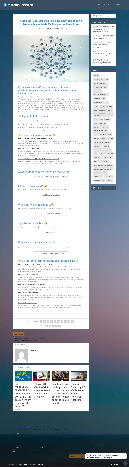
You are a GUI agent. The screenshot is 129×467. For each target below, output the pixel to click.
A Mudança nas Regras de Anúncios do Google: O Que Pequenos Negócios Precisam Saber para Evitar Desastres (102, 62)
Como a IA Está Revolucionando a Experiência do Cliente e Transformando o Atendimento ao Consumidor (103, 46)
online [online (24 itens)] (110, 154)
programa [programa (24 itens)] (108, 158)
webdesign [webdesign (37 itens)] (109, 177)
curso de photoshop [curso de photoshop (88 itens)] (102, 120)
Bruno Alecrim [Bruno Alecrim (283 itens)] (99, 99)
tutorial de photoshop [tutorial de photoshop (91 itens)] (103, 169)
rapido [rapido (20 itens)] (96, 162)
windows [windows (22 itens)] (97, 181)
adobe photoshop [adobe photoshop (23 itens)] (100, 84)
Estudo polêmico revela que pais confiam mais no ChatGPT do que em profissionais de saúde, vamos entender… (60, 394)
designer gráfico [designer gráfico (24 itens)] (100, 131)
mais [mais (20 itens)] (95, 154)
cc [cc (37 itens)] (107, 103)
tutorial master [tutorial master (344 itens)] (100, 173)
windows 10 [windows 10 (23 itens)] (107, 181)
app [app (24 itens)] (105, 87)
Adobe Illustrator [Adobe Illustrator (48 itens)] (101, 80)
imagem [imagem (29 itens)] (97, 150)
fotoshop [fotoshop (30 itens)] (97, 146)
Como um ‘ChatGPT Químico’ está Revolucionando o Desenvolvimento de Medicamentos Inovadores (103, 29)
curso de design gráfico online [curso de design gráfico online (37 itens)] (103, 115)
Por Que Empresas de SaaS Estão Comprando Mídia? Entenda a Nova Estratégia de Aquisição (103, 54)
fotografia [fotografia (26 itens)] (104, 143)
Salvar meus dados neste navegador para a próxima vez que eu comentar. (39, 453)
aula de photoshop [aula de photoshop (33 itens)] (101, 95)
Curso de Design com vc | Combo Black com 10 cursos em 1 (38, 159)
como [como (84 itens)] (96, 107)
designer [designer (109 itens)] (105, 127)
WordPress (41, 465)
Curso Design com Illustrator (28, 293)
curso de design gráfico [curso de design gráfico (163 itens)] (103, 110)
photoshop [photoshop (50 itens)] (98, 158)
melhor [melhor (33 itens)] (102, 154)
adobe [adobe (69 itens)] (96, 76)
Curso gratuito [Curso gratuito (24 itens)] (100, 124)
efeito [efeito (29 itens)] (103, 139)
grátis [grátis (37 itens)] (106, 146)
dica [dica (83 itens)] (109, 135)
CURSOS (107, 5)
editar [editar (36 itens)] (96, 139)
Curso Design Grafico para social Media (31, 285)
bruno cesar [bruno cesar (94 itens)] (98, 103)
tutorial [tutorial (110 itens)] (105, 162)
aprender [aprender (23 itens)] (97, 91)
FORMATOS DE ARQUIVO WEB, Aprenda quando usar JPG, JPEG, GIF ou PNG (41, 391)
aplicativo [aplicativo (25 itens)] (98, 87)
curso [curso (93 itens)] (109, 107)
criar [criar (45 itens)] (103, 107)
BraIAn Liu (47, 29)
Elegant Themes (22, 465)
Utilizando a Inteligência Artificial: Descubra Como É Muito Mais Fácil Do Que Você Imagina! (103, 37)
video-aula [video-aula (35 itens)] (98, 177)
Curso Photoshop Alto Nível (27, 303)
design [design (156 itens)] (96, 127)
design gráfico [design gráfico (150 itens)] (99, 135)
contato (117, 5)
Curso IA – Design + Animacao (28, 149)
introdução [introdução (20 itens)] (106, 150)
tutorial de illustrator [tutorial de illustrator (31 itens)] (103, 166)
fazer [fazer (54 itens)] (111, 139)
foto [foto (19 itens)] (96, 143)
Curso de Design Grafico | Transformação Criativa (35, 139)
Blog (100, 5)
